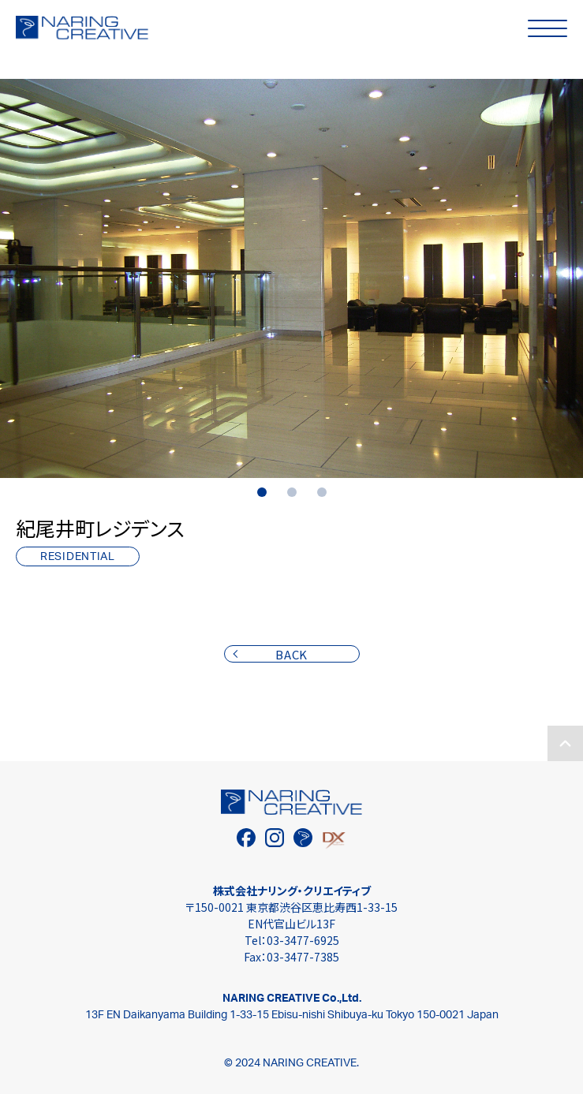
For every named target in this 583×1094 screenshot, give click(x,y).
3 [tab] (322, 492)
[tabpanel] (291, 278)
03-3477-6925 (303, 940)
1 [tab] (262, 492)
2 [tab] (292, 492)
